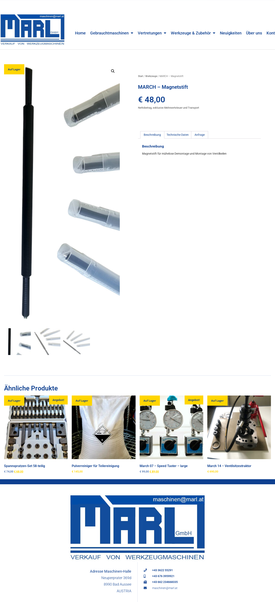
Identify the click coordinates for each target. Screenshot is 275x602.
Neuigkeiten (231, 26)
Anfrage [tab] (200, 134)
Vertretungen (152, 26)
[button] (113, 71)
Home (80, 26)
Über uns (254, 26)
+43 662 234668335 (165, 582)
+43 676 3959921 (163, 576)
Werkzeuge (151, 76)
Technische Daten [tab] (178, 134)
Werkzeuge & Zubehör (193, 26)
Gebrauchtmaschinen (111, 26)
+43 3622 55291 (162, 570)
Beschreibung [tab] (152, 134)
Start (140, 76)
